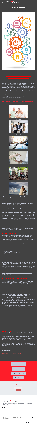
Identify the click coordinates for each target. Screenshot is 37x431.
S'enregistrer (5, 420)
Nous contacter (17, 414)
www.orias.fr (10, 259)
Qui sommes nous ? (6, 414)
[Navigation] (2, 2)
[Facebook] (4, 408)
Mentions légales (17, 415)
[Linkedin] (2, 407)
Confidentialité (17, 417)
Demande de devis (19, 368)
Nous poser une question (18, 364)
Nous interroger (19, 377)
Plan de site (4, 421)
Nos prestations (6, 415)
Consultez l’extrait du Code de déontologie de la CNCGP (11, 353)
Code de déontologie (18, 419)
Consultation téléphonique (19, 373)
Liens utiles (16, 420)
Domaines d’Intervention (5, 418)
